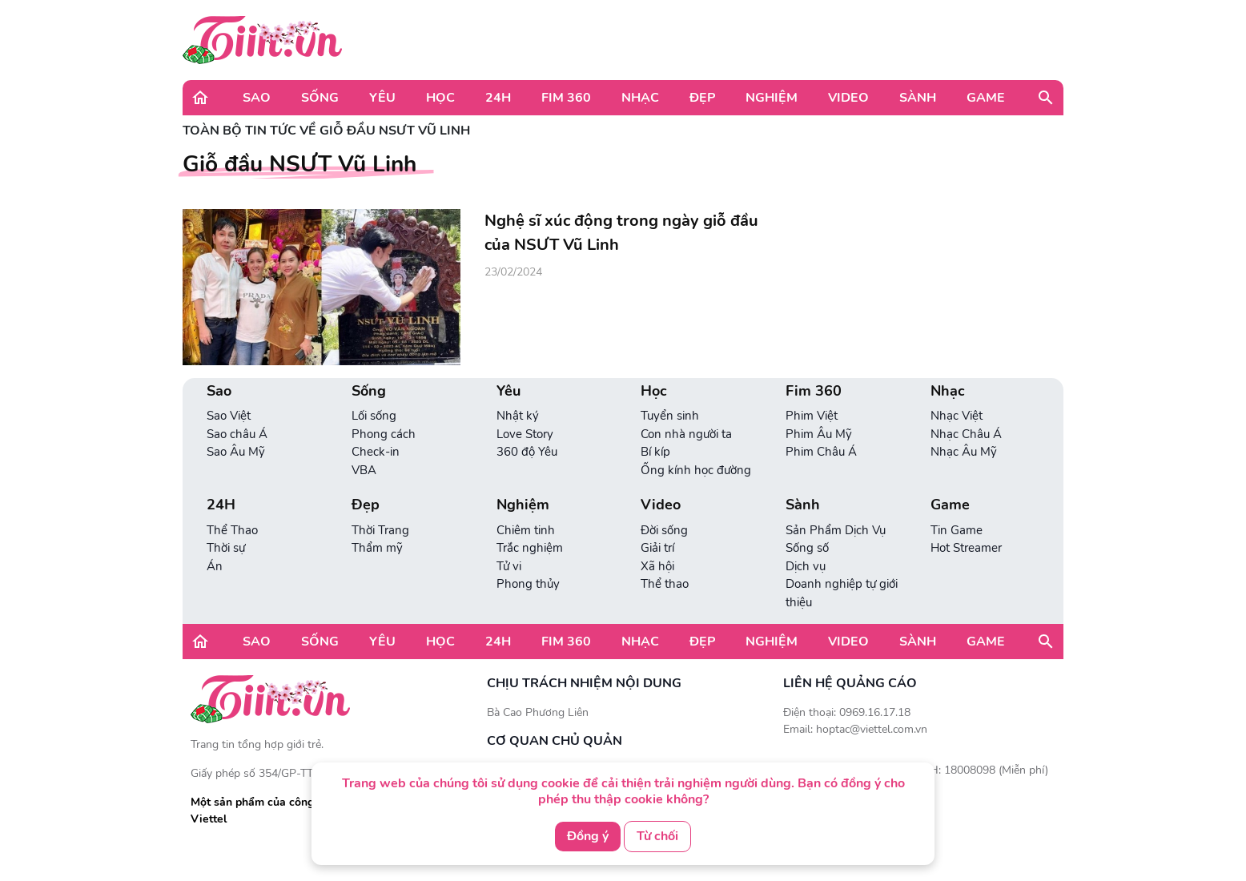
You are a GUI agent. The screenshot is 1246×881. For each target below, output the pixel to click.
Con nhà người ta (686, 434)
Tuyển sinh (670, 416)
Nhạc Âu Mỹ (963, 452)
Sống (320, 98)
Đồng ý (588, 836)
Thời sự (226, 548)
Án (215, 566)
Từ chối (657, 836)
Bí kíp (655, 452)
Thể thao (665, 584)
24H (498, 98)
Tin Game (956, 530)
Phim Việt (812, 416)
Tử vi (508, 566)
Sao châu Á (237, 434)
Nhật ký (517, 416)
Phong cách (384, 434)
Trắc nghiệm (529, 548)
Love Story (524, 434)
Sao (257, 98)
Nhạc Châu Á (966, 434)
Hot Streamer (966, 548)
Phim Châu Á (821, 452)
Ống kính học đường (696, 470)
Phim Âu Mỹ (819, 434)
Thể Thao (232, 530)
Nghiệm (772, 98)
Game (986, 98)
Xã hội (657, 566)
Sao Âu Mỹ (236, 452)
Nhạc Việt (956, 416)
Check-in (376, 452)
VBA (364, 470)
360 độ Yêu (526, 452)
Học (440, 98)
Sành (917, 98)
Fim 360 (566, 98)
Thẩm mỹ (377, 548)
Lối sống (374, 416)
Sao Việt (229, 416)
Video (848, 98)
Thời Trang (380, 530)
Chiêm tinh (525, 530)
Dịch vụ (806, 566)
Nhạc (640, 98)
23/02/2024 (513, 272)
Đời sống (664, 530)
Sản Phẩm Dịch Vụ (836, 530)
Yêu (382, 98)
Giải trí (657, 548)
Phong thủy (528, 584)
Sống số (807, 548)
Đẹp (702, 98)
